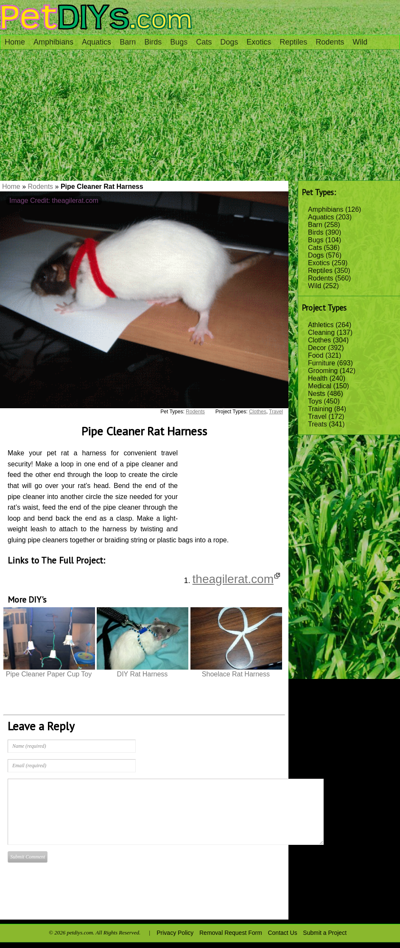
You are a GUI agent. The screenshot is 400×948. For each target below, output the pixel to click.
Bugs (178, 42)
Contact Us (282, 932)
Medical (319, 386)
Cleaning (321, 332)
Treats (317, 424)
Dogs (229, 42)
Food (315, 355)
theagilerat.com (236, 579)
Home (15, 42)
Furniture (321, 363)
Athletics (320, 324)
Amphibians (53, 42)
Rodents (330, 42)
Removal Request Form (230, 932)
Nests (316, 393)
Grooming (323, 370)
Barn (128, 42)
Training (320, 408)
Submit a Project (325, 932)
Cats (204, 42)
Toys (315, 401)
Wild (359, 42)
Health (317, 378)
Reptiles (293, 42)
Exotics (258, 42)
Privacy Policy (175, 932)
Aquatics (96, 42)
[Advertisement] (200, 117)
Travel (317, 416)
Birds (153, 42)
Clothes (319, 340)
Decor (317, 347)
